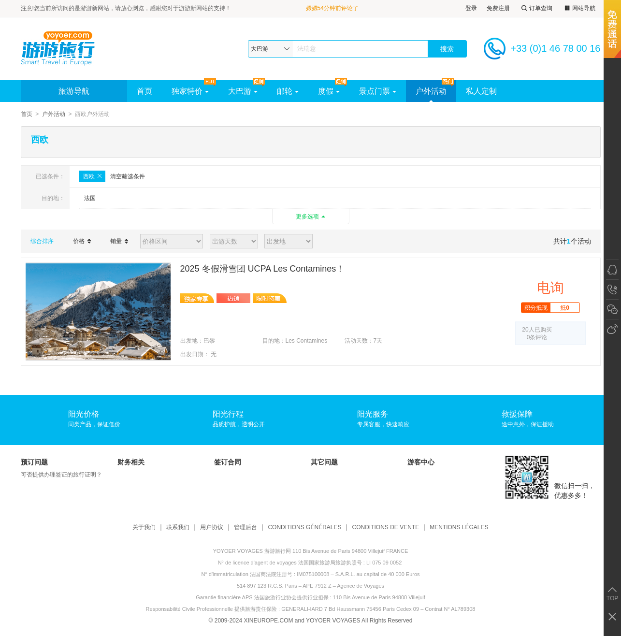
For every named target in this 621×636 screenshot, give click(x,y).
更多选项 (307, 216)
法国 (90, 198)
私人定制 (481, 91)
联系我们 (177, 527)
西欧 (92, 176)
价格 (82, 241)
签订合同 (227, 462)
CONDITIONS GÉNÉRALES (304, 527)
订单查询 (536, 8)
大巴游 (243, 91)
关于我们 (144, 527)
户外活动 (431, 91)
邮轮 (288, 91)
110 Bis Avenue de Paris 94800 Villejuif (379, 597)
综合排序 (42, 241)
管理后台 (245, 527)
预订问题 (34, 462)
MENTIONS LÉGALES (459, 527)
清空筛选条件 (127, 176)
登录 (471, 8)
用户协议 (211, 527)
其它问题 (324, 462)
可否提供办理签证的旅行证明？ (61, 474)
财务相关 (130, 462)
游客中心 (420, 462)
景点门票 (377, 91)
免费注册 (498, 8)
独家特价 (190, 91)
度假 (329, 91)
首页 (144, 91)
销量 (119, 241)
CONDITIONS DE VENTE (385, 527)
